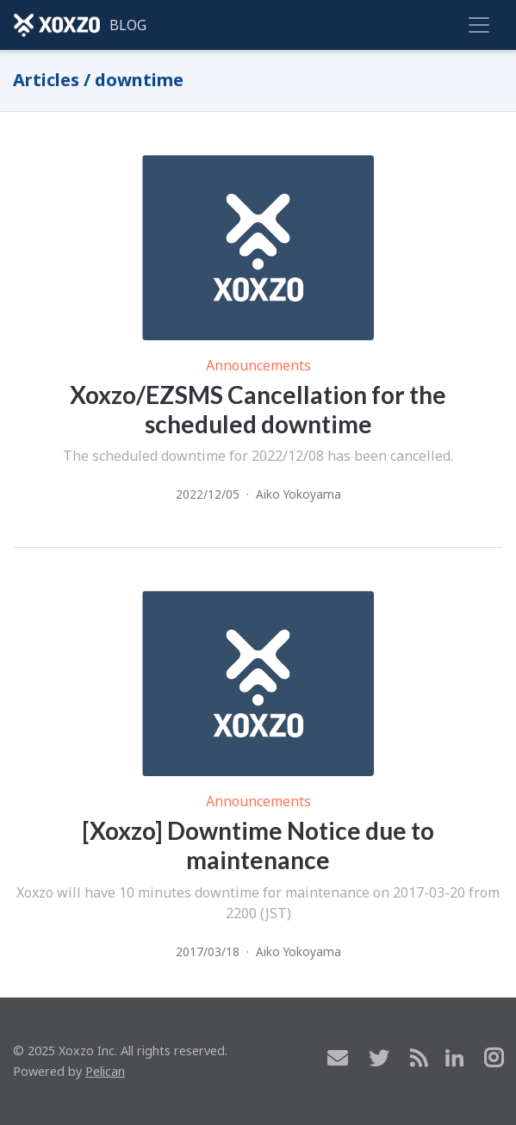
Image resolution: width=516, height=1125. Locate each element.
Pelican (105, 1071)
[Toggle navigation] (479, 25)
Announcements (258, 365)
